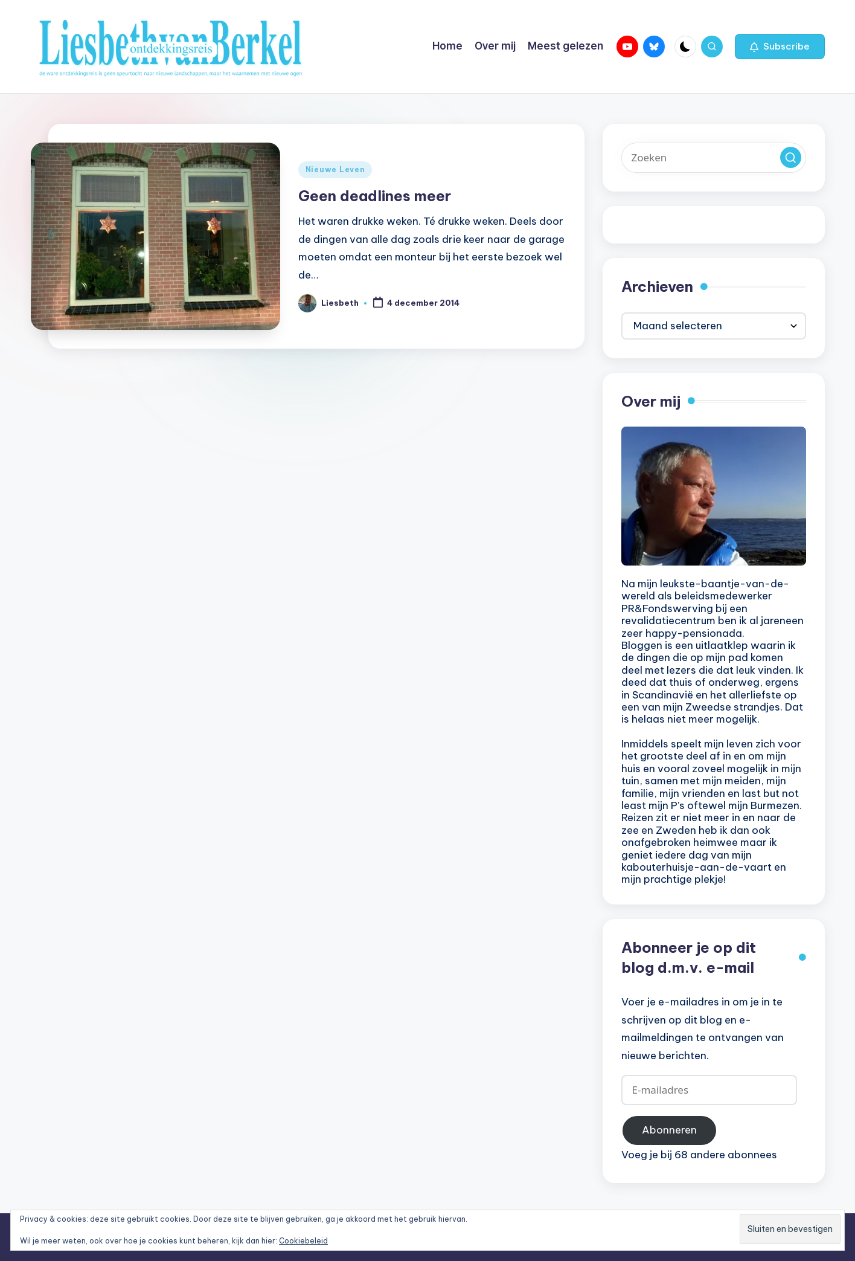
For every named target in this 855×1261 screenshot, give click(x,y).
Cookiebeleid (303, 1240)
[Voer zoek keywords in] (713, 158)
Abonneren (669, 1130)
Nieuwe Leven (335, 169)
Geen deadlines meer (374, 196)
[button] (780, 46)
